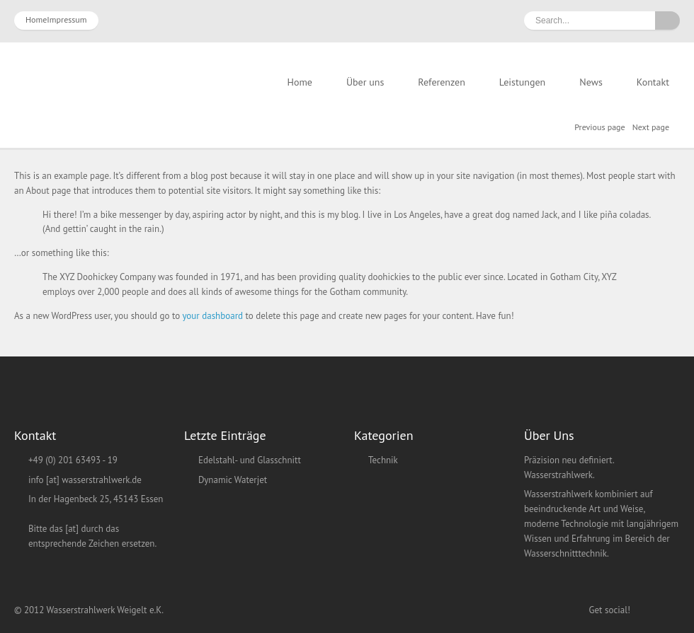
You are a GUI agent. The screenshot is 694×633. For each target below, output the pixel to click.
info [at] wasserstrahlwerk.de (85, 480)
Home (36, 19)
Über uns (365, 82)
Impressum (66, 19)
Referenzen (441, 82)
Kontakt (653, 82)
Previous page (599, 127)
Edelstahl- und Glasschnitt (249, 460)
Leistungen (522, 82)
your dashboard (212, 316)
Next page (650, 127)
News (591, 82)
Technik (383, 460)
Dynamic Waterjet (232, 480)
